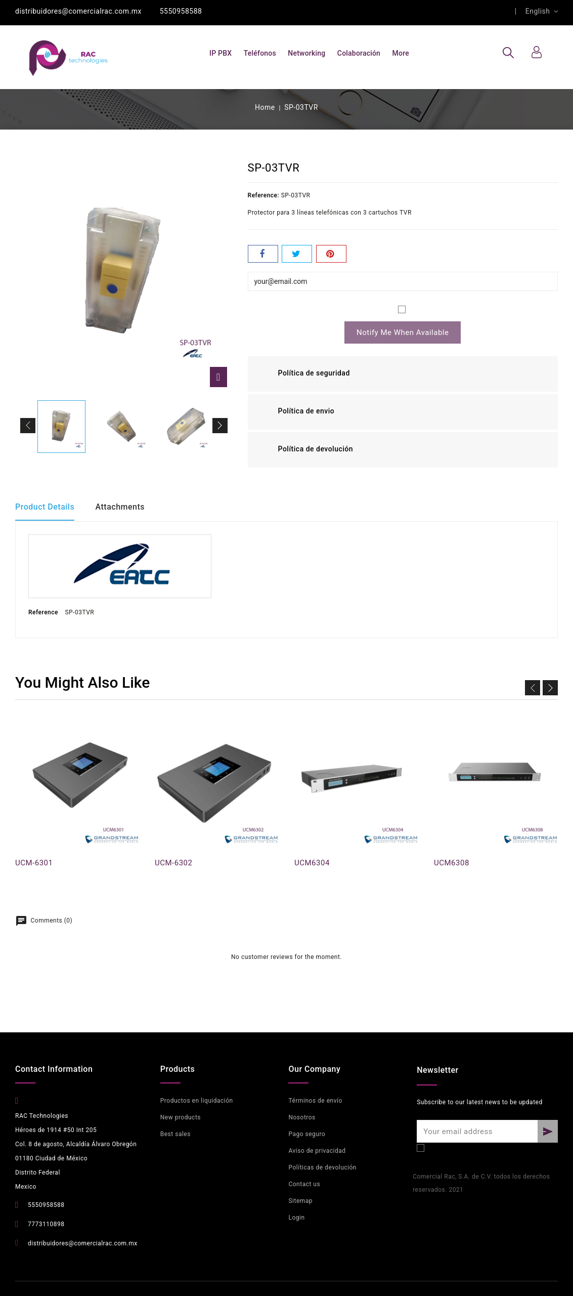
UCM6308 (451, 862)
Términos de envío (315, 1100)
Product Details (44, 507)
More (400, 53)
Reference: (264, 195)
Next (550, 687)
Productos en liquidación (196, 1100)
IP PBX (220, 53)
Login (296, 1217)
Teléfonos (260, 53)
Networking (306, 53)
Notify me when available (403, 332)
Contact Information (54, 1069)
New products (180, 1117)
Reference (43, 612)
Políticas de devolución (322, 1167)
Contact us (304, 1184)
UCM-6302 (173, 862)
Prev (532, 687)
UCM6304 (312, 862)
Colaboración (358, 53)
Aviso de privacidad (316, 1150)
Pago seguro (306, 1134)
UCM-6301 (34, 862)
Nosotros (301, 1117)
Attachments (121, 507)
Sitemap (300, 1200)
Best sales (175, 1134)
